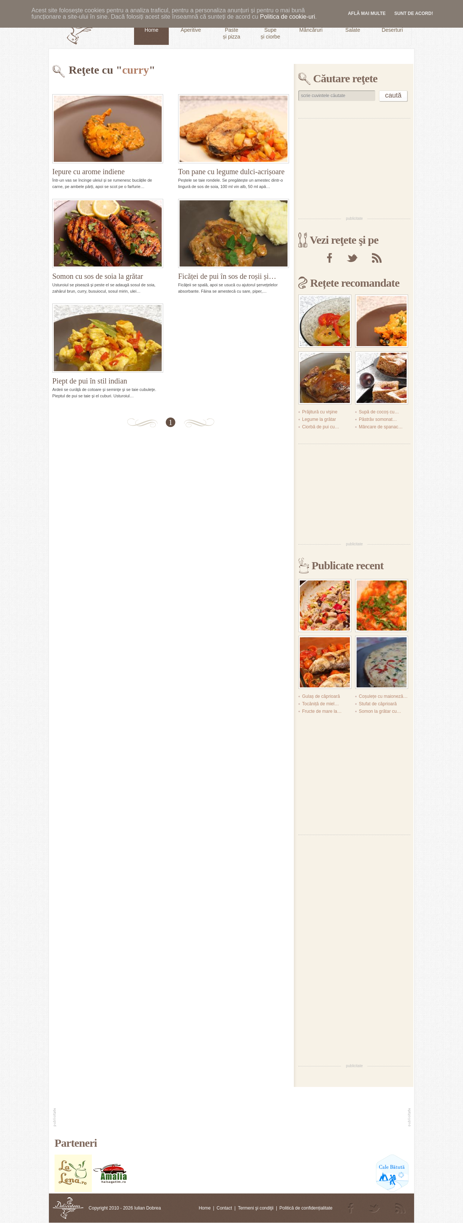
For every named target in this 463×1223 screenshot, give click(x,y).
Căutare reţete (345, 78)
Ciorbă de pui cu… (320, 426)
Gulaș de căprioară (321, 696)
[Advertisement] (354, 166)
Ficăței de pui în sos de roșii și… (227, 276)
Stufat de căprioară (378, 703)
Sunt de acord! (413, 13)
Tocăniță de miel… (320, 703)
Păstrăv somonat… (378, 419)
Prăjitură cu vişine (320, 412)
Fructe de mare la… (322, 711)
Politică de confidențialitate (305, 1208)
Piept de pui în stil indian (89, 381)
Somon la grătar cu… (380, 711)
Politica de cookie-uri (287, 16)
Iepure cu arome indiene (88, 171)
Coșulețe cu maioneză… (383, 696)
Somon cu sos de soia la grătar (97, 276)
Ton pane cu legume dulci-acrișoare (231, 171)
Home (205, 1208)
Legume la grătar (319, 419)
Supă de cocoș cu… (379, 412)
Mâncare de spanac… (381, 426)
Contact (224, 1208)
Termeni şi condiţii (255, 1208)
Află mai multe (367, 13)
